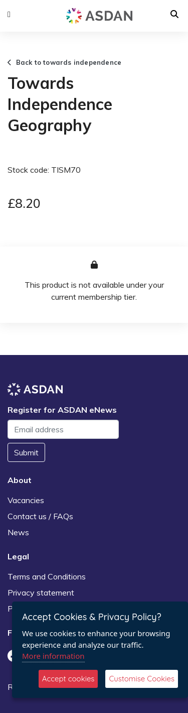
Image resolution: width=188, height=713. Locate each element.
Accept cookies (68, 678)
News (18, 532)
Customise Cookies (141, 678)
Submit (26, 452)
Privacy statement (41, 592)
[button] (9, 15)
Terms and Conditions (47, 576)
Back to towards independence (64, 62)
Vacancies (26, 500)
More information (53, 656)
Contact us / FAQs (40, 516)
